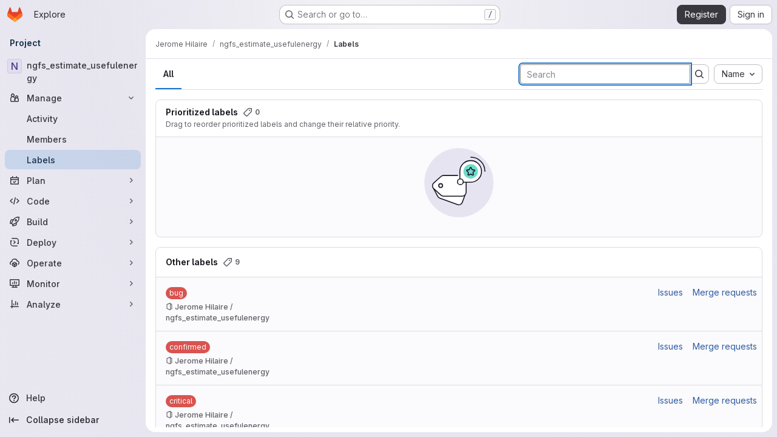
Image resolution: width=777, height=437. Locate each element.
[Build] (73, 221)
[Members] (73, 139)
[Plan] (73, 180)
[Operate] (73, 263)
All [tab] (168, 74)
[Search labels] (605, 74)
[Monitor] (73, 283)
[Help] (73, 398)
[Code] (73, 201)
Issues (670, 292)
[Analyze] (73, 304)
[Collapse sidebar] (73, 420)
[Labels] (73, 159)
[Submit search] (699, 74)
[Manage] (73, 97)
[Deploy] (73, 242)
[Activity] (73, 118)
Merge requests (725, 292)
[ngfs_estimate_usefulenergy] (73, 71)
